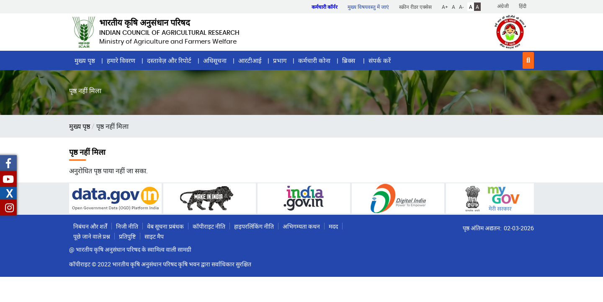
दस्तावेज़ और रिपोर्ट (169, 60)
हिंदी (522, 5)
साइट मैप (154, 236)
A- (461, 6)
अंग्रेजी (503, 5)
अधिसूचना (215, 60)
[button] (528, 60)
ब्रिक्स (349, 60)
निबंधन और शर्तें (90, 226)
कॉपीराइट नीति (209, 226)
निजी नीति (127, 226)
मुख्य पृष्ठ (85, 60)
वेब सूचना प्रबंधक (165, 226)
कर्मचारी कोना (314, 60)
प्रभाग (279, 60)
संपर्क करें (379, 60)
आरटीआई (249, 60)
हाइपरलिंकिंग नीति (254, 226)
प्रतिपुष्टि (127, 236)
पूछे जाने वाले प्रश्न (91, 236)
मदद (333, 226)
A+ (445, 6)
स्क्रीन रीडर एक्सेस (415, 6)
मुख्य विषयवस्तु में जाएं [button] (368, 6)
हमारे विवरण (121, 60)
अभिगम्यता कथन (301, 226)
